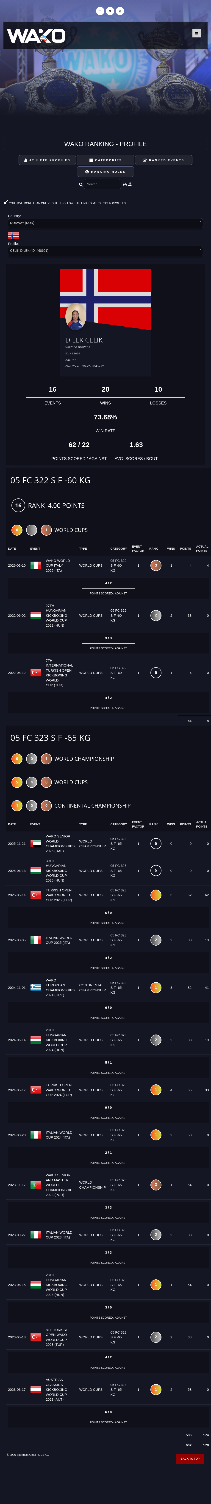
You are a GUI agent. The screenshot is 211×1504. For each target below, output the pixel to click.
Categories (105, 160)
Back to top (190, 1460)
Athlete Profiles (47, 160)
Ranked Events (163, 160)
